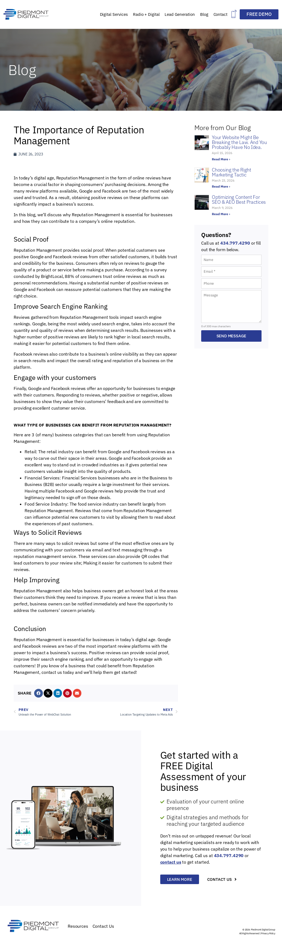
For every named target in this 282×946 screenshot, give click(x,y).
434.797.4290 (235, 243)
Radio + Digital (146, 14)
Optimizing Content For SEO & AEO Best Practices (239, 199)
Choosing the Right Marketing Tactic (231, 172)
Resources (78, 926)
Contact (220, 14)
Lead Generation (180, 14)
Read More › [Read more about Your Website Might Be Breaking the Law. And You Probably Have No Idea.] (221, 159)
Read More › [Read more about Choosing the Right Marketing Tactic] (221, 186)
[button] (234, 14)
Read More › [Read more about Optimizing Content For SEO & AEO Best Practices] (221, 214)
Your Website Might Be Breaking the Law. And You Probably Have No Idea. (239, 142)
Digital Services (114, 14)
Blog (204, 14)
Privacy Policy (268, 933)
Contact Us (103, 926)
